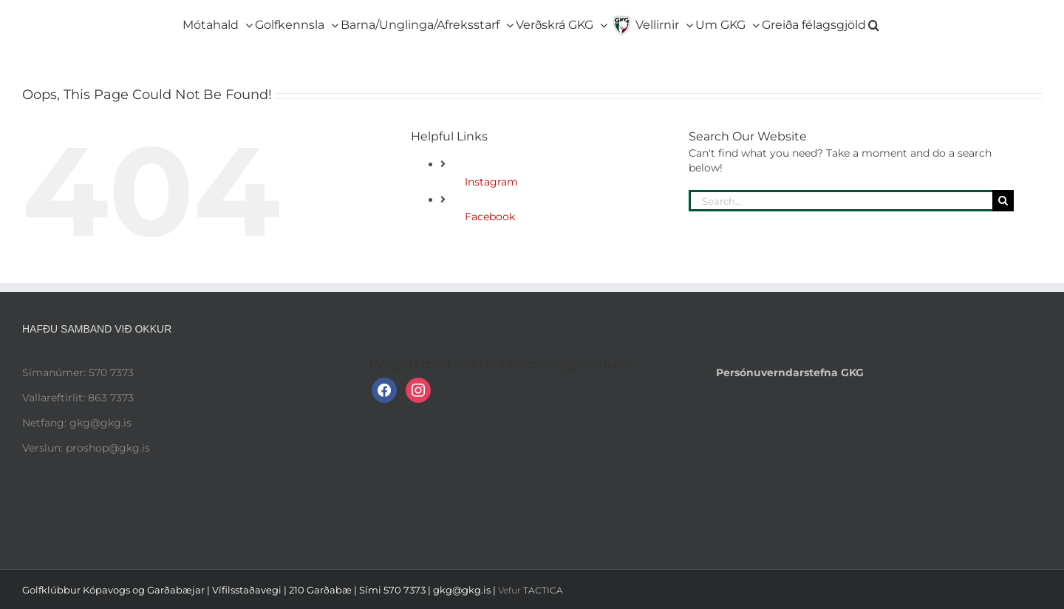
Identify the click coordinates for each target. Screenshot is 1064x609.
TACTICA (543, 590)
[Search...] (840, 200)
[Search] (1003, 200)
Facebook (490, 216)
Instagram (491, 181)
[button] (873, 22)
